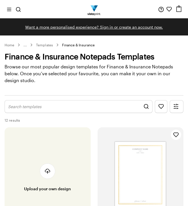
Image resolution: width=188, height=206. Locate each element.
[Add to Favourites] (176, 141)
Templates (44, 45)
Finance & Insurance (78, 45)
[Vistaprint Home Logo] (94, 9)
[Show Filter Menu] (176, 112)
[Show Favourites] (161, 112)
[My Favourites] (169, 9)
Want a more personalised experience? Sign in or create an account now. (94, 27)
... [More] (25, 45)
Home (9, 45)
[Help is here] (161, 9)
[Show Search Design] (79, 112)
